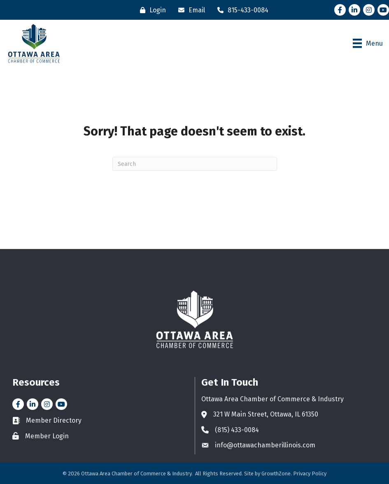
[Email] (189, 10)
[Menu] (368, 43)
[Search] (194, 164)
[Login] (151, 10)
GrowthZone (276, 473)
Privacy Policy (309, 473)
